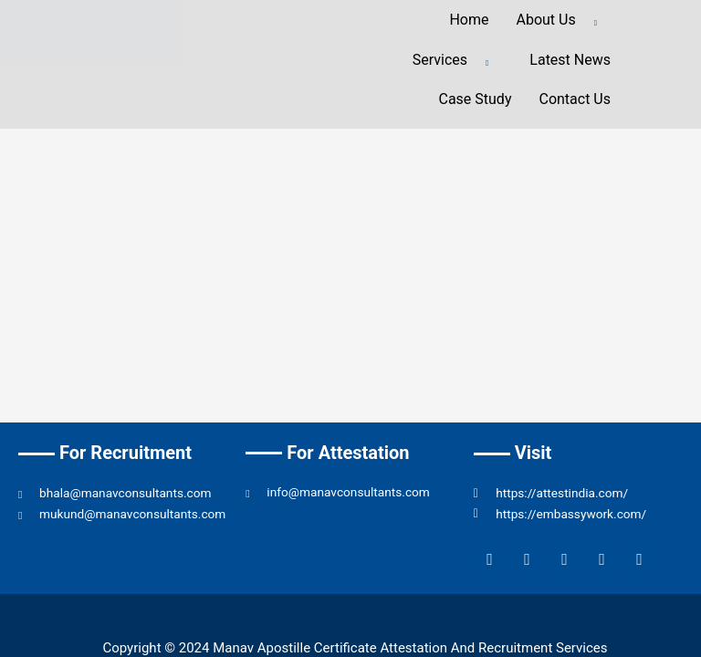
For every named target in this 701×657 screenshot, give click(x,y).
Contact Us (575, 99)
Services (458, 61)
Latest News (570, 59)
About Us (564, 21)
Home (468, 19)
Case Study (474, 99)
